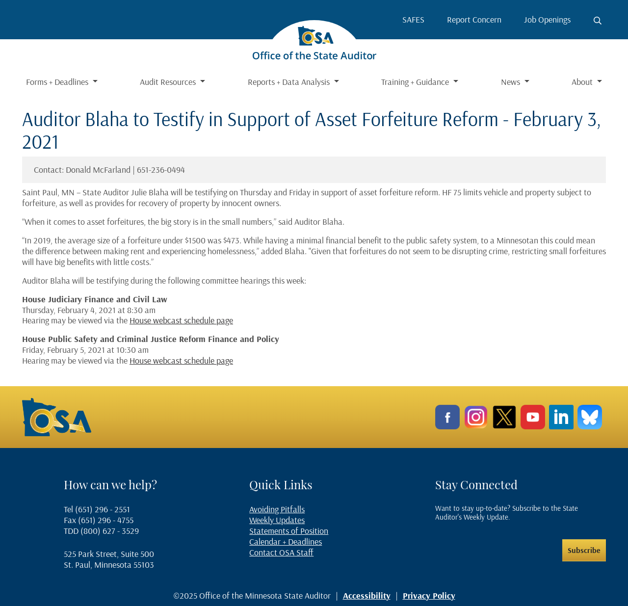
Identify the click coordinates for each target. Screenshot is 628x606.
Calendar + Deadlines (285, 541)
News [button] (511, 81)
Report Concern (474, 19)
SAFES (413, 19)
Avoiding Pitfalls (277, 509)
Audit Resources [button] (169, 81)
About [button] (583, 81)
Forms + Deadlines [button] (58, 81)
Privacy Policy (429, 595)
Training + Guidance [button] (416, 81)
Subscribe (584, 550)
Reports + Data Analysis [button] (290, 81)
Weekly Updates (277, 520)
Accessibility (367, 595)
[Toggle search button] (597, 20)
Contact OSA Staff (281, 552)
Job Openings (547, 19)
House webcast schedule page (181, 320)
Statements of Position (288, 530)
